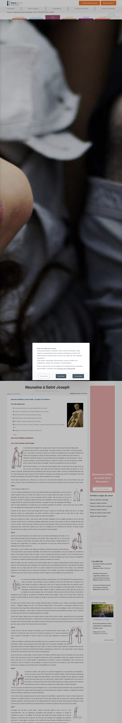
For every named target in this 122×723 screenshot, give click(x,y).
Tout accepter (78, 376)
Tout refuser (61, 376)
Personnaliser (44, 376)
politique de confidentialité (66, 369)
